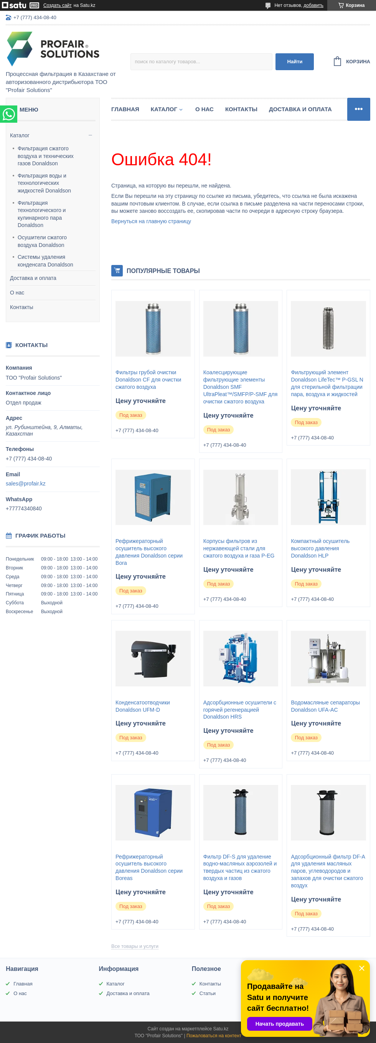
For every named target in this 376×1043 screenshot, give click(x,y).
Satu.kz (220, 1028)
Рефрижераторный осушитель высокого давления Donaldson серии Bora (149, 552)
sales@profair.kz (26, 483)
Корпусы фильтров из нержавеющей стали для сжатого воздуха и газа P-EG (239, 548)
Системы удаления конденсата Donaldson (45, 261)
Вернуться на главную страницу (151, 221)
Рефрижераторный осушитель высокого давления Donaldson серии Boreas (149, 868)
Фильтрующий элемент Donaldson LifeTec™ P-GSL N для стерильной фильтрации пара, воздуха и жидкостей (327, 383)
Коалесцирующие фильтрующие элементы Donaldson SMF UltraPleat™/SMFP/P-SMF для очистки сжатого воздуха (240, 387)
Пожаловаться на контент (213, 1035)
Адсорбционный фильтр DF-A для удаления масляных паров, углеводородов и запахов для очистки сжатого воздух (328, 871)
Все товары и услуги (134, 946)
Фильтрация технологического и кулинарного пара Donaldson (42, 214)
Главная (125, 109)
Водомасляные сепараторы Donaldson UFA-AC (325, 706)
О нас (17, 293)
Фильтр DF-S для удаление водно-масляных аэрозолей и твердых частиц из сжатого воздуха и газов (240, 868)
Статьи (208, 993)
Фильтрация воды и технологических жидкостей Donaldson (44, 183)
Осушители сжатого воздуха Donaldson (42, 241)
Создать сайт (57, 5)
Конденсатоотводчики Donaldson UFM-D (142, 706)
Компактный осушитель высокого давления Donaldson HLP (320, 548)
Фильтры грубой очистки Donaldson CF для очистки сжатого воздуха (148, 379)
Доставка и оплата (33, 278)
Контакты (21, 307)
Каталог (20, 135)
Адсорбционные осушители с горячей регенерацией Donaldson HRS (239, 709)
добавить (313, 5)
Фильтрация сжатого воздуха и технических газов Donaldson (46, 155)
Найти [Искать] (294, 61)
